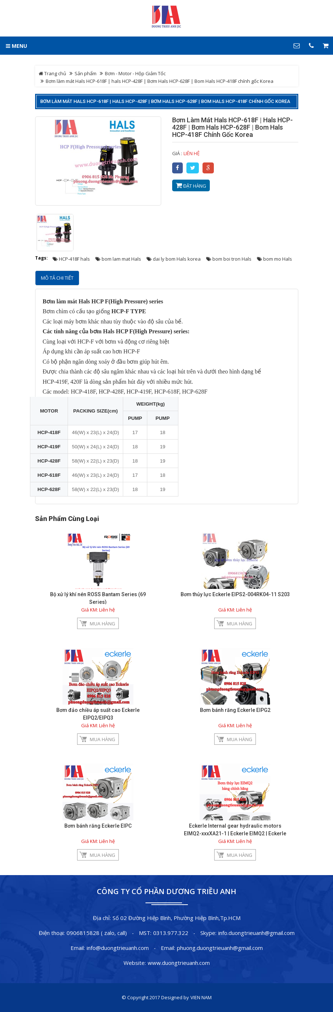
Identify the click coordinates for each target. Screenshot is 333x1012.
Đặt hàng (191, 185)
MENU (16, 45)
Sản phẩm (86, 73)
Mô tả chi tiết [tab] (57, 278)
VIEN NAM (201, 997)
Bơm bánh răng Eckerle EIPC (98, 826)
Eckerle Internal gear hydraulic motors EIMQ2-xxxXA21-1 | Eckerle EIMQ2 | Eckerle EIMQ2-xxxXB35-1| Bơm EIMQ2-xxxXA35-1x (235, 833)
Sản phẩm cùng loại (67, 518)
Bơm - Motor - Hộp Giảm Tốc (135, 73)
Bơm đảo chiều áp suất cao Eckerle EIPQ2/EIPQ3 (98, 714)
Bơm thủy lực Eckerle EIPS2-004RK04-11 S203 (235, 594)
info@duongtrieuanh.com (118, 947)
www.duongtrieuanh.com (179, 962)
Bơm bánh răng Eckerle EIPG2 (235, 710)
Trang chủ (52, 73)
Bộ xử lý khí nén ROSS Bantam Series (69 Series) (98, 598)
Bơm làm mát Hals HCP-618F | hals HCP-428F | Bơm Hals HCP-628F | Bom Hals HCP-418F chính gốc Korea (165, 101)
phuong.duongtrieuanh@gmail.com (220, 947)
